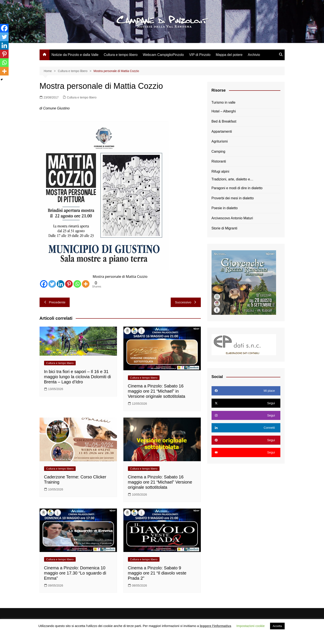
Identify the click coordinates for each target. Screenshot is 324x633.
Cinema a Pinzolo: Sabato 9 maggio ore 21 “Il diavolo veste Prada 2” (157, 573)
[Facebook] (44, 284)
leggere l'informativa (215, 626)
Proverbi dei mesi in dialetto (233, 198)
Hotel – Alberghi (224, 111)
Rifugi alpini (220, 171)
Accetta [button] (277, 626)
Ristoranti (219, 161)
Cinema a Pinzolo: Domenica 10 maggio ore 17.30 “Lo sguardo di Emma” (75, 573)
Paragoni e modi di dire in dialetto (237, 188)
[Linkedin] (60, 284)
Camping (218, 151)
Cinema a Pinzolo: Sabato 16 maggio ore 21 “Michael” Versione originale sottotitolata (160, 482)
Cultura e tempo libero (120, 55)
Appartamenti (222, 131)
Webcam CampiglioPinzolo (163, 55)
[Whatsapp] (77, 284)
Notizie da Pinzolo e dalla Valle (75, 55)
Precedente (55, 302)
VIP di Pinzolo (199, 55)
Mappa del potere (229, 55)
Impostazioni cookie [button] (250, 626)
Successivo (186, 302)
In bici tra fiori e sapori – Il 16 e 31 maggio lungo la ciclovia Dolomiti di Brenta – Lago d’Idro (77, 376)
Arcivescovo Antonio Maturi (232, 218)
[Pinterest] (69, 284)
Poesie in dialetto (225, 208)
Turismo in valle (223, 102)
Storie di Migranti (224, 228)
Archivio (254, 55)
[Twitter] (52, 284)
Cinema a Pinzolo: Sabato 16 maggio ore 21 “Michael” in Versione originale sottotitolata (156, 391)
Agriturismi (220, 141)
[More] (85, 284)
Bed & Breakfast (224, 121)
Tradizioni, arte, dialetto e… (232, 179)
